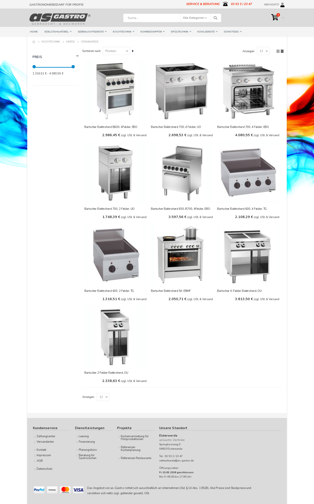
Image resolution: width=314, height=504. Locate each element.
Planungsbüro (88, 450)
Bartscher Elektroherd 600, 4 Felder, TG (242, 208)
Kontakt (41, 450)
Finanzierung (87, 442)
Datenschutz (45, 469)
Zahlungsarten (46, 436)
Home (34, 41)
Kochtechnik (51, 41)
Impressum (44, 455)
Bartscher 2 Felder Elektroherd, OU (107, 372)
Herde (70, 41)
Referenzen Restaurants (136, 458)
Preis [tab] (55, 56)
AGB (40, 461)
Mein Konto (271, 4)
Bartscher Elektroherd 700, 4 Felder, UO (177, 127)
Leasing (84, 436)
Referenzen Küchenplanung (131, 448)
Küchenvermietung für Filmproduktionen (135, 437)
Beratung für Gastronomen (88, 456)
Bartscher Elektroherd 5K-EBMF (171, 290)
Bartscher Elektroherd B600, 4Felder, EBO (111, 127)
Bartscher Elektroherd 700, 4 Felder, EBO (243, 127)
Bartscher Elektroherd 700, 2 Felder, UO (110, 208)
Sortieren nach (92, 51)
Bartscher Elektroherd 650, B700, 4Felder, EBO (181, 208)
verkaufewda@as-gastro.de (176, 460)
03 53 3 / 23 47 (241, 4)
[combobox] (172, 18)
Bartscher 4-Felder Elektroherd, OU (240, 290)
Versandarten (45, 442)
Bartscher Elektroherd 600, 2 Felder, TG (110, 290)
